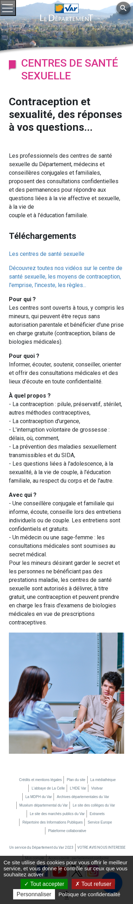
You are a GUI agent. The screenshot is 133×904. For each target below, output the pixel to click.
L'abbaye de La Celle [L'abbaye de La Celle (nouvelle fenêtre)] (48, 788)
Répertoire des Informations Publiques (52, 822)
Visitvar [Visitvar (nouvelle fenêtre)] (97, 788)
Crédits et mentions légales (40, 780)
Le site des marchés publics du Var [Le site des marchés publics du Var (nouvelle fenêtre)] (57, 814)
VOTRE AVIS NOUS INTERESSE (101, 847)
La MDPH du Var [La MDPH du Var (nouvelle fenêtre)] (39, 797)
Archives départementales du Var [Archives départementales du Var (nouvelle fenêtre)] (83, 797)
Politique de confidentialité (89, 894)
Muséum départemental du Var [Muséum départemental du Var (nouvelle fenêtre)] (44, 805)
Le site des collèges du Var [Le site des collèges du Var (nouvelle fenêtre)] (94, 805)
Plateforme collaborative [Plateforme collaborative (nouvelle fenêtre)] (67, 831)
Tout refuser (93, 884)
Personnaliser (34, 894)
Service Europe (100, 822)
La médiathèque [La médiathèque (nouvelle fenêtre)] (103, 780)
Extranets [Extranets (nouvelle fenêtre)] (97, 814)
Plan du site (76, 780)
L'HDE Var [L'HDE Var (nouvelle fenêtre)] (78, 788)
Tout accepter (44, 884)
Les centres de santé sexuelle (46, 254)
